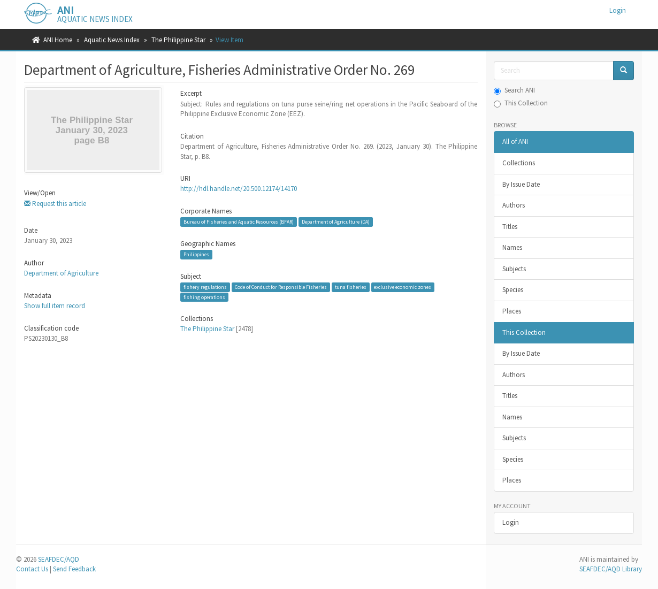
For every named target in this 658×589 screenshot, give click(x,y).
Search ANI (514, 90)
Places (511, 311)
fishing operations (204, 297)
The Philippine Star (178, 39)
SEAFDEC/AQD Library (610, 568)
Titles (509, 226)
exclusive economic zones (402, 287)
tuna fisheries (350, 287)
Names (512, 247)
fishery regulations (205, 287)
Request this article (55, 203)
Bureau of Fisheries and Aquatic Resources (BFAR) (238, 221)
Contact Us (32, 568)
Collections (518, 162)
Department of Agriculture (61, 273)
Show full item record (54, 305)
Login (510, 522)
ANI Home (57, 39)
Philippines (196, 254)
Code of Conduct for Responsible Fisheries (281, 287)
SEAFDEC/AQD (58, 559)
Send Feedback (74, 568)
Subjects (514, 268)
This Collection (521, 103)
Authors (513, 205)
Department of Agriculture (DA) (336, 221)
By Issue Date (521, 184)
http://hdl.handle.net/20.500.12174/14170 (238, 188)
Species (512, 289)
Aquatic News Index (112, 39)
